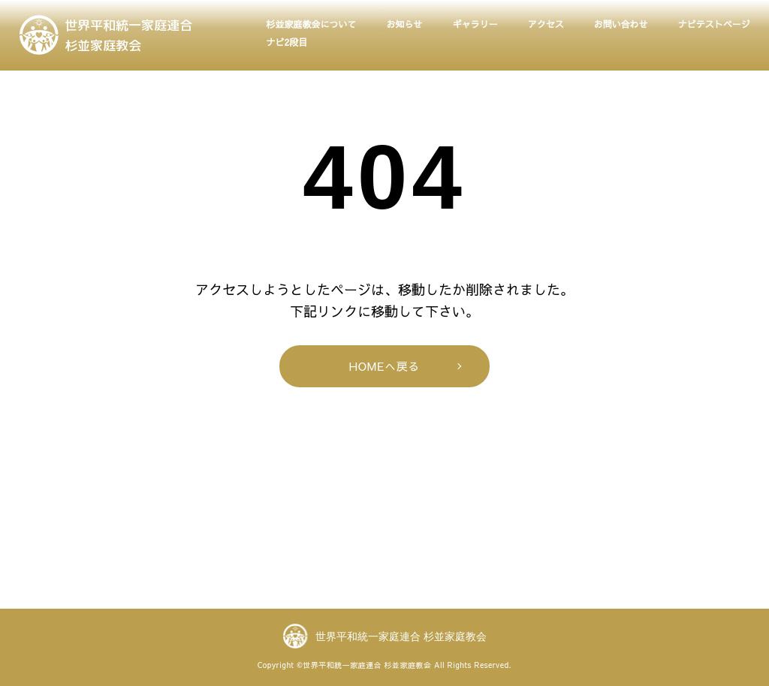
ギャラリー (475, 24)
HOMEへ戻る (385, 366)
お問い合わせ (621, 24)
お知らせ (405, 24)
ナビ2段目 (287, 42)
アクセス (546, 24)
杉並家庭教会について (312, 24)
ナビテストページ (714, 24)
